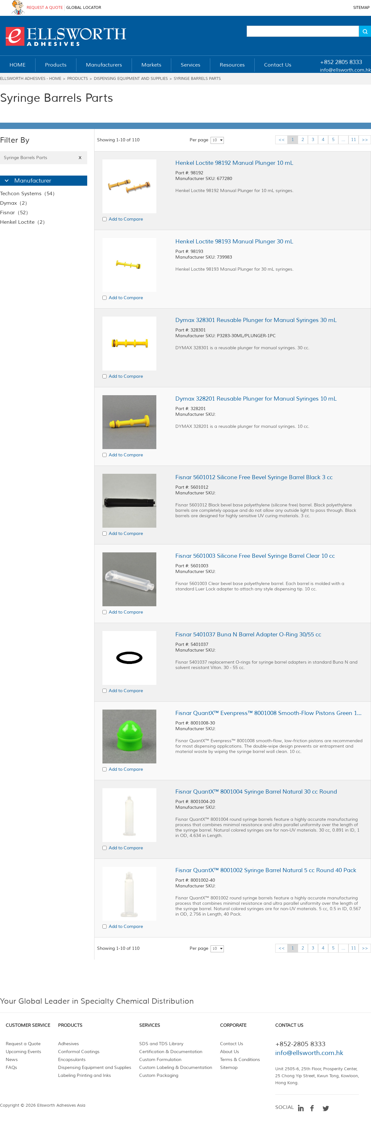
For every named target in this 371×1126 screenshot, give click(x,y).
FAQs (11, 1067)
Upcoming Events (23, 1051)
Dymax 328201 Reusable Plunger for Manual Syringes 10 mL (256, 398)
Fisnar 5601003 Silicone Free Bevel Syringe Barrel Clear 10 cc (255, 555)
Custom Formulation (160, 1059)
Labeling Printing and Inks (84, 1075)
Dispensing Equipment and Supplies (131, 78)
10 (214, 140)
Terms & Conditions (240, 1059)
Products (77, 78)
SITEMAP (361, 7)
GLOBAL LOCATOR (83, 7)
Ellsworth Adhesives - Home (30, 78)
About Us (229, 1051)
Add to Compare (126, 219)
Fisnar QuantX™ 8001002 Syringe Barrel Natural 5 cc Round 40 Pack (265, 870)
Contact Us (231, 1043)
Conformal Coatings (79, 1051)
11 (353, 139)
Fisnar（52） (15, 212)
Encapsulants (72, 1059)
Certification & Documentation (170, 1051)
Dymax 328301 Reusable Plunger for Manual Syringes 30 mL (256, 320)
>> (365, 139)
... (343, 139)
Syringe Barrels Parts (197, 78)
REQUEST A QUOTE (45, 7)
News (12, 1059)
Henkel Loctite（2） (24, 222)
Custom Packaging (158, 1075)
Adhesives (68, 1043)
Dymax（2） (15, 203)
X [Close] (80, 157)
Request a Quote (23, 1043)
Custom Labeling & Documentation (175, 1067)
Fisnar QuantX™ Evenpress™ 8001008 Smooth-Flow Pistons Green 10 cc (268, 713)
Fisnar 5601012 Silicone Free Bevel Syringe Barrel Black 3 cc (254, 477)
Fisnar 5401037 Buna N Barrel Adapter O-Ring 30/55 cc (248, 634)
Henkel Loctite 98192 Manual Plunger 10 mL (234, 162)
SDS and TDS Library (161, 1043)
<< (281, 139)
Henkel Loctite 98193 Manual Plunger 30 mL (234, 241)
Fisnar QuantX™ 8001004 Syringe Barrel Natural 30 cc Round (256, 791)
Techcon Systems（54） (28, 193)
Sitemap (229, 1067)
